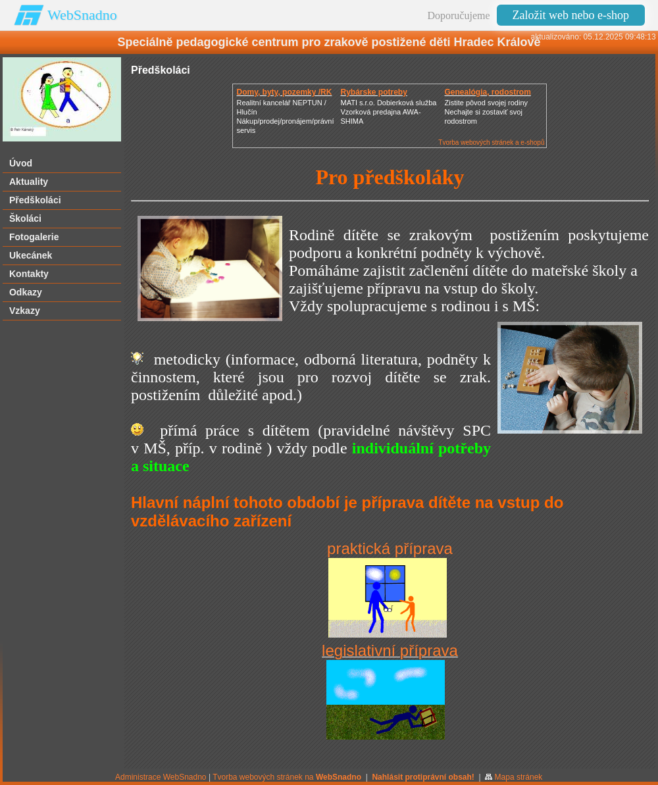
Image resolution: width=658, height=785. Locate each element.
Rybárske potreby (373, 92)
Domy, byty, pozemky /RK (284, 92)
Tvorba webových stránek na (287, 777)
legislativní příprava (390, 650)
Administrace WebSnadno (161, 777)
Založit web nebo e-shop (571, 15)
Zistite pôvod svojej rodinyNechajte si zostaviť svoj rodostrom (486, 112)
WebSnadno (82, 15)
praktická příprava (390, 548)
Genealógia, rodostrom (487, 92)
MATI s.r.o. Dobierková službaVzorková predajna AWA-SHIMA (388, 112)
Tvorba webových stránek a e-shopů (491, 142)
